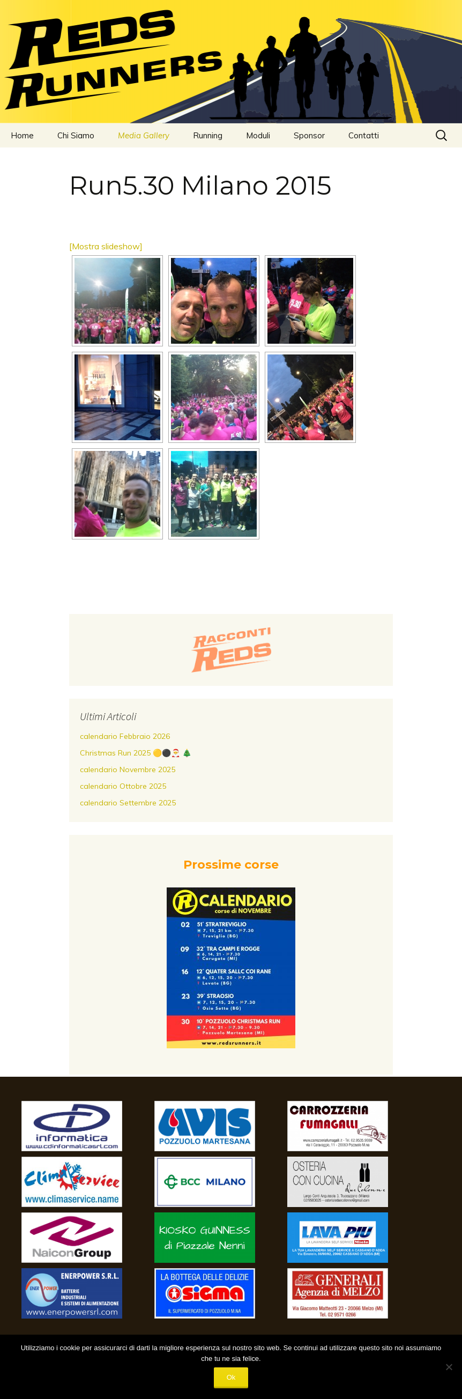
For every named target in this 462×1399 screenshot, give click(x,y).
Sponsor (309, 135)
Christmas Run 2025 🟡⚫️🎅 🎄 (135, 753)
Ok (231, 1377)
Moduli (258, 135)
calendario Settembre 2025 (128, 803)
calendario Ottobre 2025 (123, 786)
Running (207, 135)
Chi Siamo (75, 135)
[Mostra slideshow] (106, 246)
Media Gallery (143, 135)
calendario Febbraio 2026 (125, 736)
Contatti (363, 135)
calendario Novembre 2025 (127, 769)
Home (22, 135)
